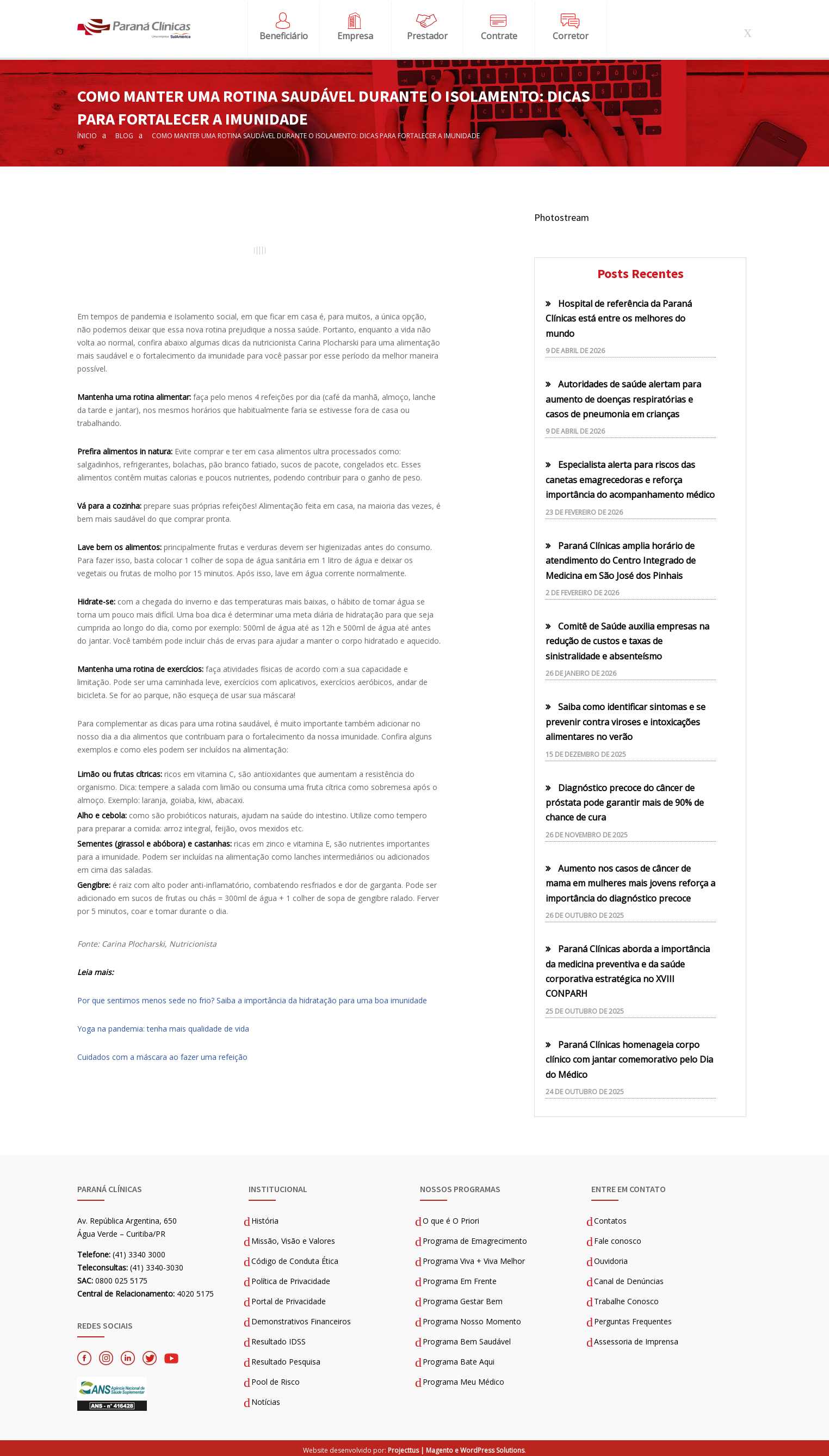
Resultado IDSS (278, 1339)
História (265, 1218)
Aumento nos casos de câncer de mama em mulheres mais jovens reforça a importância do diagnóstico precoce (630, 880)
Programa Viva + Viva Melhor (474, 1258)
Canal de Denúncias (629, 1278)
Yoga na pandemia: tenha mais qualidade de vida (163, 1025)
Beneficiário (283, 34)
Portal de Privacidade (288, 1298)
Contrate (499, 34)
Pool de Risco (275, 1379)
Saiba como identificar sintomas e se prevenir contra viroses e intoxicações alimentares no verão (626, 719)
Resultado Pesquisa (285, 1359)
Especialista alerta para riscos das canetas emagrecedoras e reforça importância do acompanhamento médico (630, 477)
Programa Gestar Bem (463, 1298)
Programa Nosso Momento (472, 1318)
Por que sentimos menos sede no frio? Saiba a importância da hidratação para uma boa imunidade (253, 997)
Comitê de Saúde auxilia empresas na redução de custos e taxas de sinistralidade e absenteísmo (627, 638)
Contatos (610, 1218)
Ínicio (87, 132)
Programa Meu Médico (463, 1379)
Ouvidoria (611, 1258)
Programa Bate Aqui (458, 1359)
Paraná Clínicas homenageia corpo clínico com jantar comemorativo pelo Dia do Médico (629, 1056)
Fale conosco (617, 1238)
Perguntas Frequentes (633, 1318)
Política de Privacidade (290, 1278)
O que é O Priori (451, 1218)
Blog (124, 132)
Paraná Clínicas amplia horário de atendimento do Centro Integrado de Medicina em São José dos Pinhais (621, 557)
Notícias (265, 1399)
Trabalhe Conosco (626, 1298)
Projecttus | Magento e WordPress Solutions (456, 1447)
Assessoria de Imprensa (636, 1339)
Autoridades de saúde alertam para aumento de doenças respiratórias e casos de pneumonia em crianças (623, 396)
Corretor (571, 34)
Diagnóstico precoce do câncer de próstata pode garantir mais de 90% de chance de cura (625, 799)
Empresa (355, 34)
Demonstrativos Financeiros (301, 1318)
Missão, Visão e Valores (293, 1238)
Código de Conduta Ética (294, 1258)
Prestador (427, 34)
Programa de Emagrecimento (475, 1238)
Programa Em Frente (460, 1278)
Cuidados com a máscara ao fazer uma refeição (162, 1053)
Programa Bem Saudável (467, 1339)
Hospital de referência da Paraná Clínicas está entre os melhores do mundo (619, 315)
